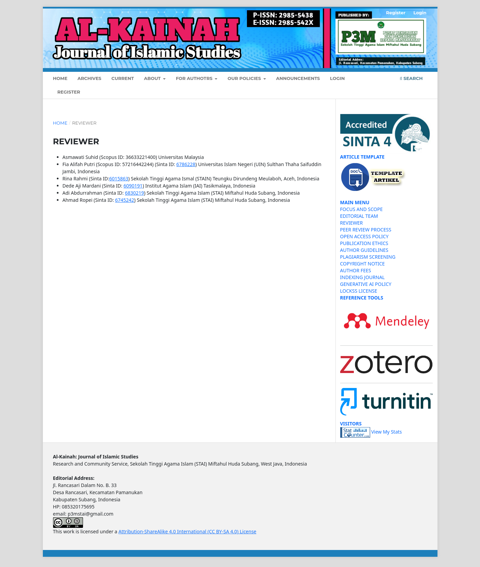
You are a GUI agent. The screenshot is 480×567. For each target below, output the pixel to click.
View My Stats (386, 431)
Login (337, 78)
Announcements (298, 78)
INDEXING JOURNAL (362, 277)
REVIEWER (351, 223)
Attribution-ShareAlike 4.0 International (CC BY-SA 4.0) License (187, 531)
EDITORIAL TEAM (359, 216)
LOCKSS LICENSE (358, 291)
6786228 (185, 164)
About (153, 78)
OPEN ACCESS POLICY (364, 236)
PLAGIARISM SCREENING (368, 257)
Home (60, 78)
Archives (89, 78)
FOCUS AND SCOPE (361, 209)
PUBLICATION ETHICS (364, 243)
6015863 (118, 178)
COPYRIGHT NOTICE (362, 263)
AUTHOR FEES (355, 270)
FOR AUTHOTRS (195, 78)
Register (68, 92)
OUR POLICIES (245, 78)
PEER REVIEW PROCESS (366, 229)
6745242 (124, 200)
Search (411, 78)
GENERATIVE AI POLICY (366, 284)
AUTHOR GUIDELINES (364, 250)
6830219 (134, 193)
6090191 (133, 185)
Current (123, 78)
